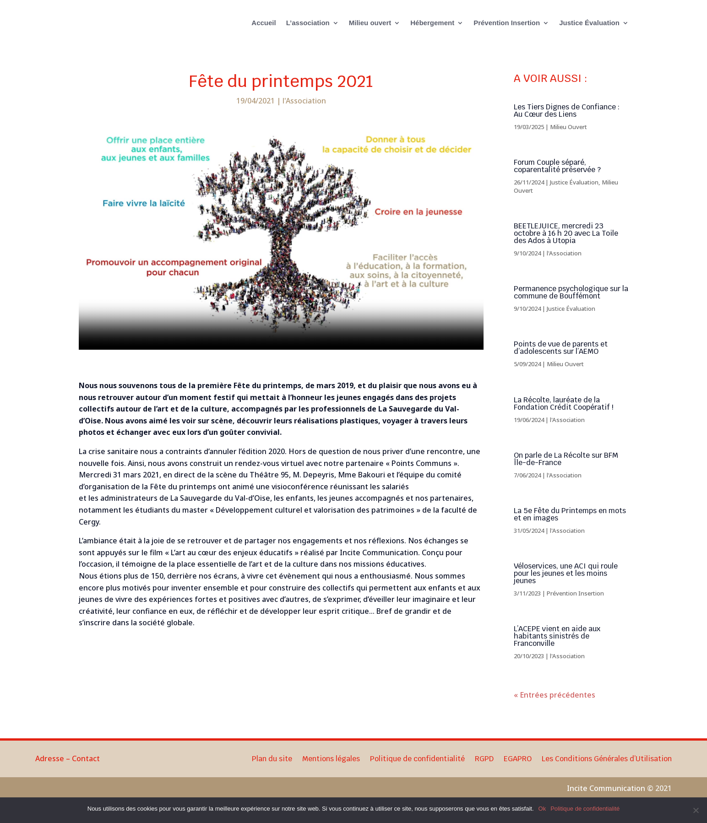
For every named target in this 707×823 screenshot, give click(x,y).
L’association (308, 23)
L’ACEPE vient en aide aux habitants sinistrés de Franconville (557, 646)
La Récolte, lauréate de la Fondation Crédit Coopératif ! (564, 413)
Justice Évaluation (589, 23)
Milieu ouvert (370, 23)
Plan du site (272, 770)
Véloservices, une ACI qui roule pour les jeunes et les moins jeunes (566, 583)
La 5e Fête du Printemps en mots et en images (570, 524)
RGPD (484, 770)
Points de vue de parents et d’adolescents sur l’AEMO (561, 357)
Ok (542, 808)
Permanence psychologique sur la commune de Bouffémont (571, 302)
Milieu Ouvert (568, 137)
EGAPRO (518, 770)
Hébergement (432, 23)
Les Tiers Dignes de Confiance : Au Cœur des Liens (567, 120)
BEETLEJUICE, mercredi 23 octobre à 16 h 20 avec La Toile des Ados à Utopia (566, 243)
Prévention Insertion (506, 23)
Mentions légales (331, 770)
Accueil (263, 23)
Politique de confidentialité (417, 770)
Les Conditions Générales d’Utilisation (607, 770)
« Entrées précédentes (554, 705)
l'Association (304, 111)
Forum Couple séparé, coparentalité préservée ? (557, 176)
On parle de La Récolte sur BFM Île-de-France (566, 468)
